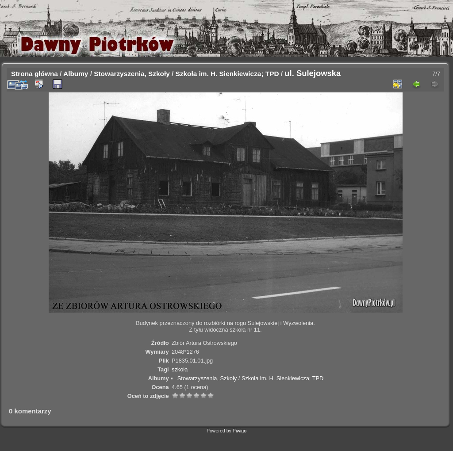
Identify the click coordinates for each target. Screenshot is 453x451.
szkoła (180, 369)
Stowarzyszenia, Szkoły (132, 73)
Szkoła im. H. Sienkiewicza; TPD (227, 73)
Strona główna (34, 73)
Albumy (75, 73)
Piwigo (239, 430)
